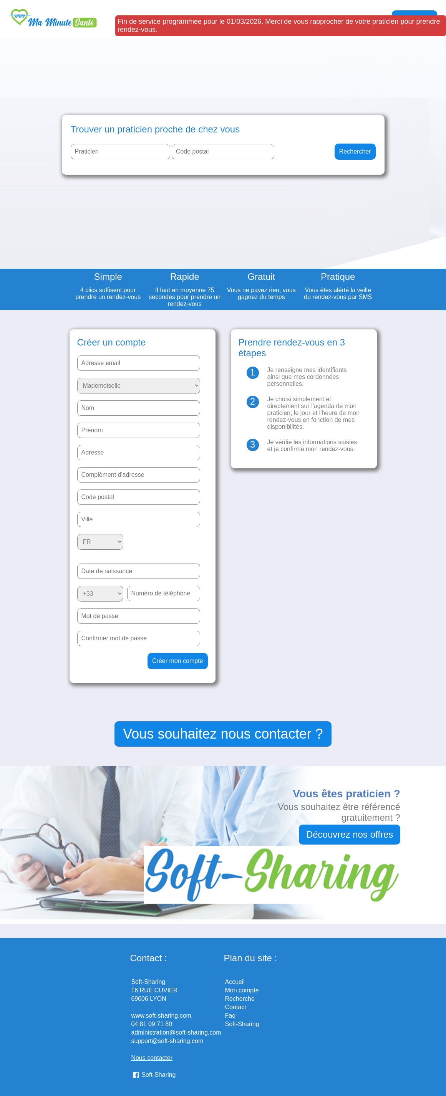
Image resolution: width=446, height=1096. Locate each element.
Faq (230, 1015)
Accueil (235, 982)
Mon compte (242, 990)
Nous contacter (151, 1058)
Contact (235, 1007)
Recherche (240, 998)
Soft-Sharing (158, 1074)
